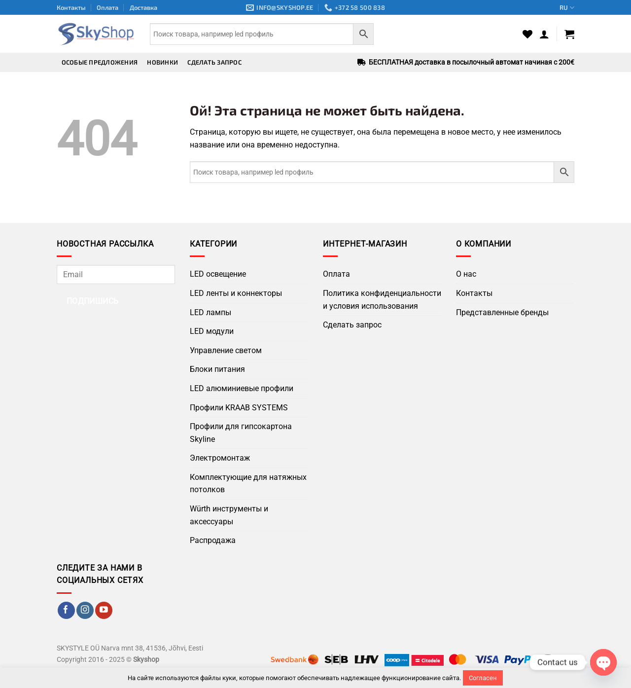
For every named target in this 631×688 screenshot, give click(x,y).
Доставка (143, 7)
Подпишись (93, 301)
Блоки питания (217, 369)
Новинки (162, 62)
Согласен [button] (483, 678)
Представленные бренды (502, 312)
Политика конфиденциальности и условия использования (382, 300)
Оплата (107, 7)
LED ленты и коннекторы (236, 293)
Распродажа (213, 540)
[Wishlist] (527, 34)
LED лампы (210, 312)
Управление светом (226, 350)
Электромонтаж (220, 458)
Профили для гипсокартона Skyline (241, 433)
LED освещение (218, 274)
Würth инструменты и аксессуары (229, 515)
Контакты (71, 7)
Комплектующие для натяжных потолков (248, 483)
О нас (466, 274)
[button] (544, 34)
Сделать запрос (214, 62)
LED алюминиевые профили (241, 388)
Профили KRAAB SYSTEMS (239, 407)
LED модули (212, 331)
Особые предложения (100, 62)
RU (567, 7)
